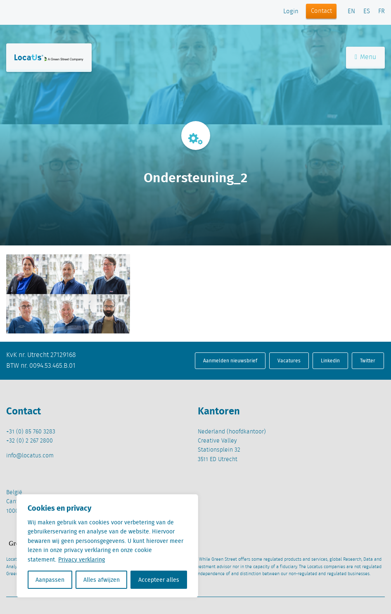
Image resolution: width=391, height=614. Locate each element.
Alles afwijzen (101, 580)
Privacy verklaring (81, 559)
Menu (365, 57)
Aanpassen (50, 580)
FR (381, 12)
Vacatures (289, 360)
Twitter (367, 360)
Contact (321, 11)
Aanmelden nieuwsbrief (230, 360)
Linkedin (330, 360)
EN (351, 12)
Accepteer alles (158, 580)
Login (291, 12)
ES (366, 12)
